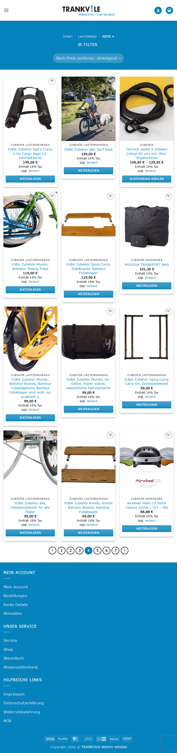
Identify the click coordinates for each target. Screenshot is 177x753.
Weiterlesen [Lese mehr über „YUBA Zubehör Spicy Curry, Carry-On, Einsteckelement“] (146, 404)
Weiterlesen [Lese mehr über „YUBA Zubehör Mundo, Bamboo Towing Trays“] (30, 289)
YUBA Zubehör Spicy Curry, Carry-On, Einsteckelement (146, 381)
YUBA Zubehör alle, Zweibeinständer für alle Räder (30, 507)
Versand (33, 170)
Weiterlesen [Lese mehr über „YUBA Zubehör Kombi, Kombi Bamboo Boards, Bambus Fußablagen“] (88, 532)
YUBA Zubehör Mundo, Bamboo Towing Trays (30, 266)
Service (10, 640)
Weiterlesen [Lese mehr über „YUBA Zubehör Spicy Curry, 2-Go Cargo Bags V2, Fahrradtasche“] (30, 178)
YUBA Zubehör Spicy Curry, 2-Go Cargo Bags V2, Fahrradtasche (30, 153)
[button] (6, 10)
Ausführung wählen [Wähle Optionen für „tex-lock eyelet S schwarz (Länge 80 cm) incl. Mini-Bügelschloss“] (147, 178)
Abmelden (12, 613)
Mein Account (15, 587)
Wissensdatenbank (20, 667)
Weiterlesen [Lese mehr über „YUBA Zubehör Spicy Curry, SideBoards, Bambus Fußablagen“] (88, 294)
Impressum (14, 694)
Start (68, 36)
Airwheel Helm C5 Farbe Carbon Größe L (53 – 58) (147, 505)
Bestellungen (15, 595)
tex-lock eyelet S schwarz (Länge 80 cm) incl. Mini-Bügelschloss (146, 153)
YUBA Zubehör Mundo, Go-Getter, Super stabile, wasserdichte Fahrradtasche (88, 383)
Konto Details (15, 604)
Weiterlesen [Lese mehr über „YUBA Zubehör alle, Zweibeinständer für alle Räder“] (30, 532)
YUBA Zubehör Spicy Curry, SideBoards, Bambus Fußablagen (88, 268)
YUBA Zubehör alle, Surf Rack (88, 149)
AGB (7, 720)
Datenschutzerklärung (23, 703)
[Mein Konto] (158, 10)
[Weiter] (125, 551)
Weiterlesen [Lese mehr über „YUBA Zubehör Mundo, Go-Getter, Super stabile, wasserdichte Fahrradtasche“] (88, 409)
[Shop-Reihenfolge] (88, 58)
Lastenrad (87, 36)
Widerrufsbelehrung (21, 712)
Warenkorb (13, 658)
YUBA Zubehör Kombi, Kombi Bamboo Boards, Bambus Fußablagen (88, 507)
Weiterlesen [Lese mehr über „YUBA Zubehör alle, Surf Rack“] (88, 170)
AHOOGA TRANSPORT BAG (147, 264)
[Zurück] (52, 551)
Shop (8, 649)
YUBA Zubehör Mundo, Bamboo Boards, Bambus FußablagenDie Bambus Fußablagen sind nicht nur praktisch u (30, 388)
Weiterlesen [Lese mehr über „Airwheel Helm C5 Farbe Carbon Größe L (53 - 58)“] (146, 528)
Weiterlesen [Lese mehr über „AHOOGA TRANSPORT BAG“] (146, 285)
